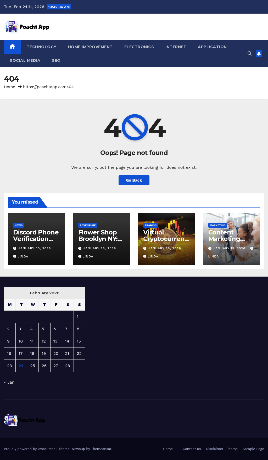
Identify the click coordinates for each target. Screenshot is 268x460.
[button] (250, 53)
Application (212, 46)
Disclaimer (215, 449)
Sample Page (253, 449)
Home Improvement (90, 46)
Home (9, 87)
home (233, 449)
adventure (88, 225)
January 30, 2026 (34, 248)
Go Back (134, 180)
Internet (175, 46)
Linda (20, 256)
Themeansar (101, 449)
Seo (56, 60)
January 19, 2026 (230, 248)
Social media (25, 60)
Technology (42, 46)
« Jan (9, 382)
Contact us (192, 449)
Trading (151, 225)
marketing (218, 225)
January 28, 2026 (99, 248)
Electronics (139, 46)
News (19, 225)
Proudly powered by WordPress (30, 449)
